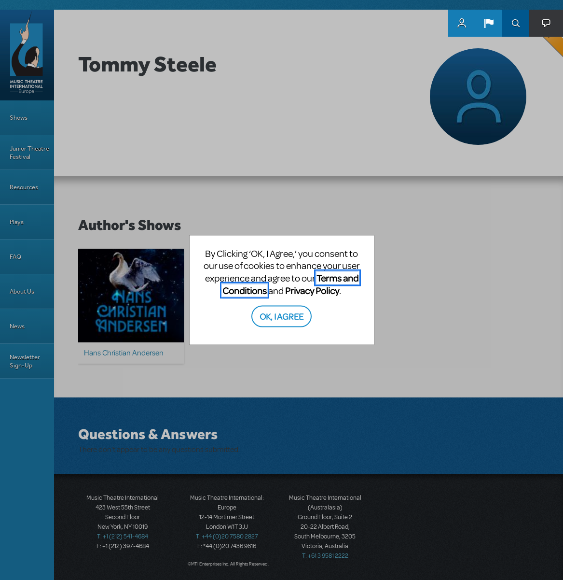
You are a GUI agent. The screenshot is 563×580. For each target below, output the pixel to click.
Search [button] (515, 23)
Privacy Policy (312, 290)
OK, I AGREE (281, 316)
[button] (488, 23)
